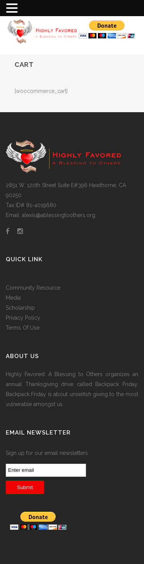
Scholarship (20, 308)
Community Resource (33, 288)
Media (13, 298)
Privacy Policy (23, 318)
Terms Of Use (23, 328)
